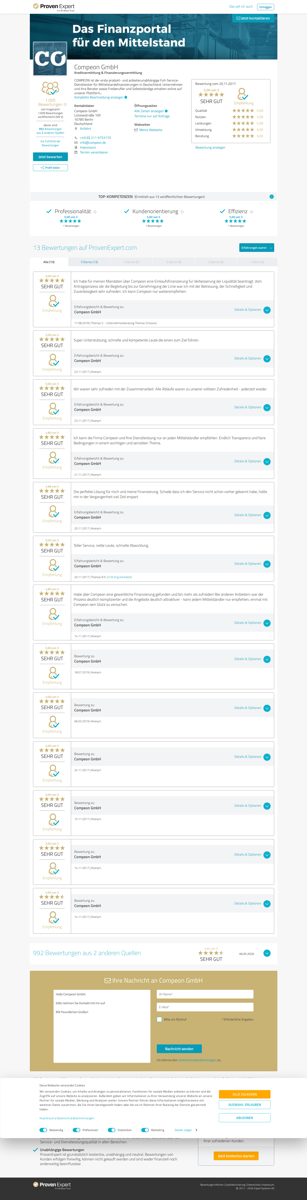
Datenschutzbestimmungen (75, 1180)
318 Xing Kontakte (119, 577)
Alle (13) (48, 262)
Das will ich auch (241, 6)
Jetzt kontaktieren (253, 18)
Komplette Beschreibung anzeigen (100, 97)
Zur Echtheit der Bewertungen (50, 143)
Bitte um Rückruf (175, 1019)
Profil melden (76, 1082)
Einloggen (265, 7)
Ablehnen (244, 1179)
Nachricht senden (179, 1048)
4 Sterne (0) (131, 262)
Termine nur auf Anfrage (152, 116)
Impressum (47, 1180)
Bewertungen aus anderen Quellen (50, 131)
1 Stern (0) (257, 262)
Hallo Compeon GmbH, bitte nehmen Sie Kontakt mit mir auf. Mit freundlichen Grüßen (102, 1026)
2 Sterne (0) (215, 262)
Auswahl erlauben (245, 1166)
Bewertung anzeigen (247, 147)
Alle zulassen (245, 1156)
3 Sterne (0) (173, 262)
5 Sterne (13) (89, 262)
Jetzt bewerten (50, 156)
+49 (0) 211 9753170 (95, 137)
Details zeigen (183, 1192)
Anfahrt (85, 128)
